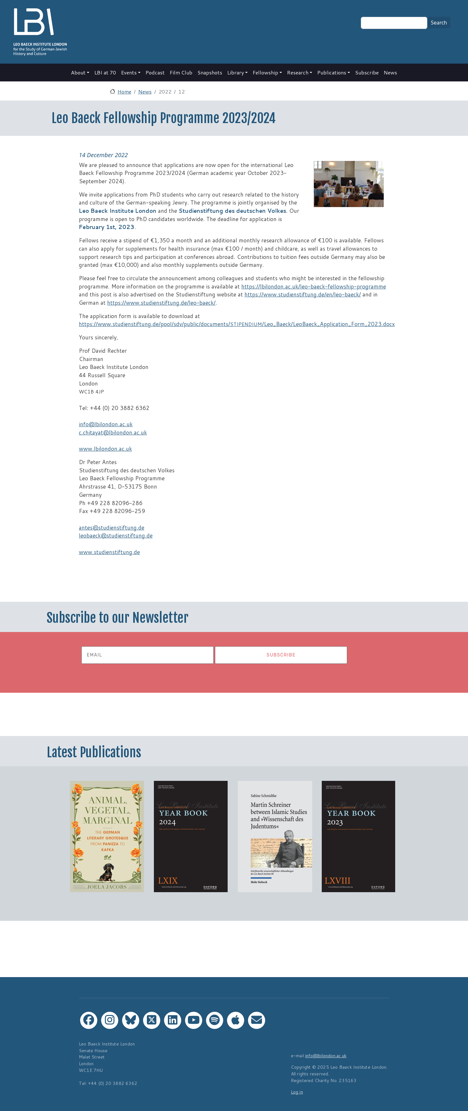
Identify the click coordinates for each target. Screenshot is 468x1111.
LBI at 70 (105, 72)
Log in (297, 1092)
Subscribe (367, 72)
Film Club (181, 72)
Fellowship (265, 72)
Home (124, 91)
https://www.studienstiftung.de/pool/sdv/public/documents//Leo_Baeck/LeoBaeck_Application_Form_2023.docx (237, 324)
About (78, 72)
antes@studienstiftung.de (111, 527)
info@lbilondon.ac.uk (106, 424)
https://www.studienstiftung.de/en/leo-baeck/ (302, 294)
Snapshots (209, 72)
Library (235, 72)
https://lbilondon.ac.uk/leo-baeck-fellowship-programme (313, 286)
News (390, 72)
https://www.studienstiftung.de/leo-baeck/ (161, 303)
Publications (331, 72)
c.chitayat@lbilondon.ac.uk (113, 432)
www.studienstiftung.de (109, 552)
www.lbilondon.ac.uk (105, 449)
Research (297, 72)
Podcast (155, 72)
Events (129, 72)
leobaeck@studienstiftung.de (116, 535)
